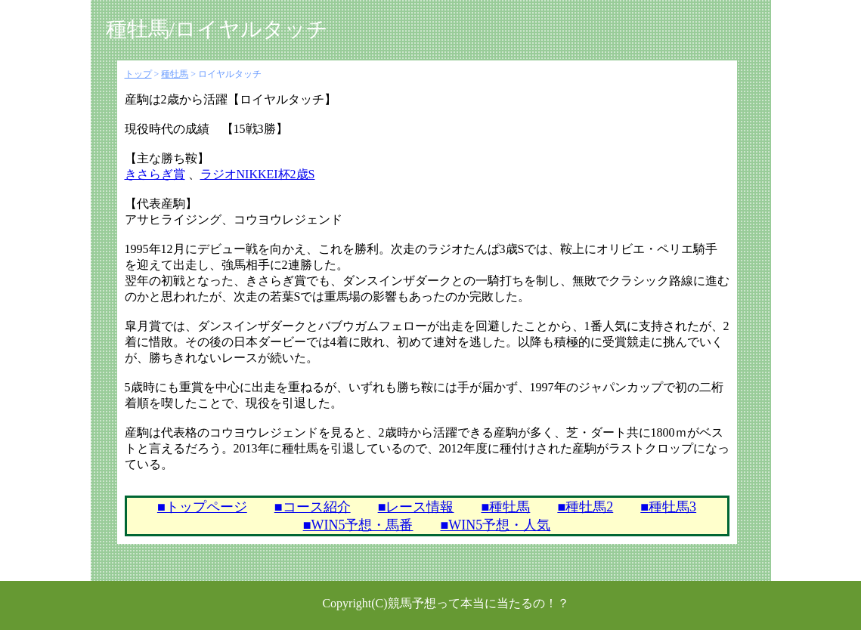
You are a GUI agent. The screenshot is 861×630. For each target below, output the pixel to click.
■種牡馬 (506, 506)
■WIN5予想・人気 (496, 525)
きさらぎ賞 (155, 174)
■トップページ (202, 506)
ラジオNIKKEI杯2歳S (257, 174)
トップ (138, 74)
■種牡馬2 (585, 506)
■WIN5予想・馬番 (358, 525)
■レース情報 (416, 506)
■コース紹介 (312, 506)
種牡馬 (174, 74)
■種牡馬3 (668, 506)
